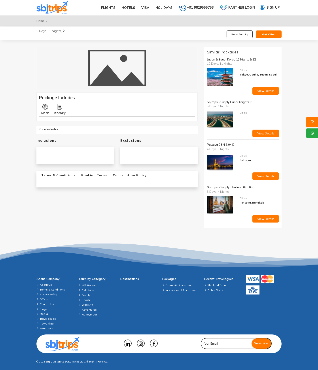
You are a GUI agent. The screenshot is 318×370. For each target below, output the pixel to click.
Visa (145, 8)
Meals (45, 109)
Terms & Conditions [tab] (58, 175)
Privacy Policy (48, 294)
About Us (46, 284)
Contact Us (47, 304)
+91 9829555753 (196, 7)
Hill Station (89, 285)
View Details (265, 90)
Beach (86, 300)
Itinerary (60, 109)
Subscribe (261, 343)
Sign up (270, 7)
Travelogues (48, 318)
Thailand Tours (217, 285)
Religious (88, 290)
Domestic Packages (179, 285)
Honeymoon (90, 314)
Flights (108, 8)
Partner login (237, 7)
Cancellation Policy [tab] (130, 175)
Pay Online (47, 323)
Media (44, 313)
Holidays (163, 8)
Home (40, 21)
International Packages (181, 290)
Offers (44, 299)
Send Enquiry (239, 34)
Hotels (128, 8)
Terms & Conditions (52, 289)
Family (86, 295)
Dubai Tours (215, 290)
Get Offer (268, 34)
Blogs (43, 309)
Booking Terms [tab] (94, 175)
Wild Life (87, 304)
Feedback (46, 328)
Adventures (89, 309)
